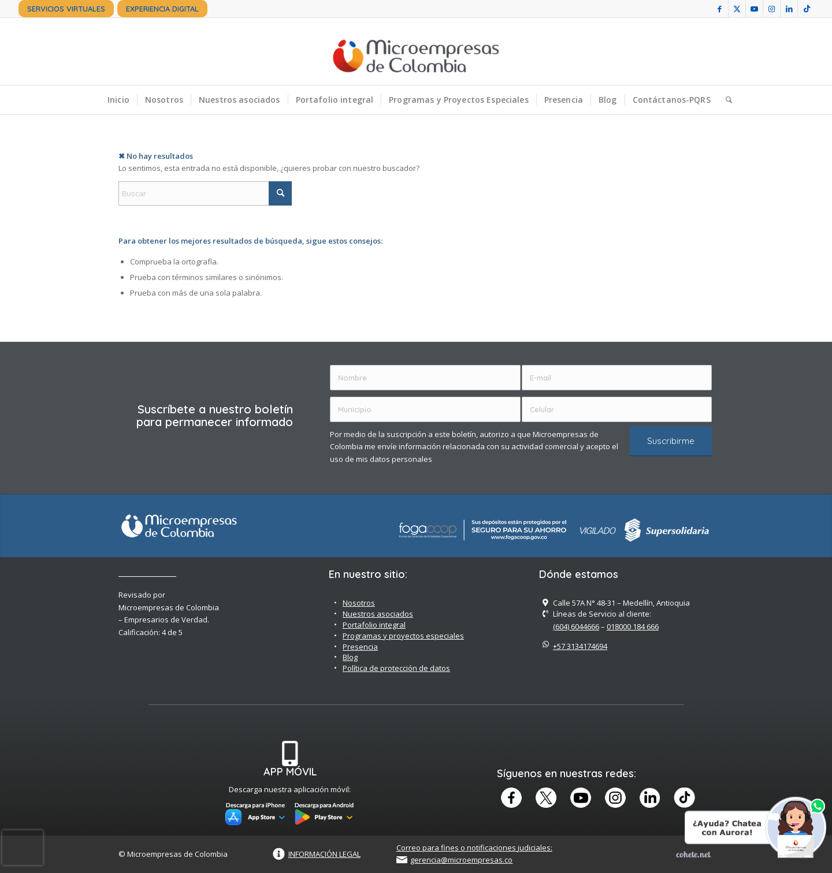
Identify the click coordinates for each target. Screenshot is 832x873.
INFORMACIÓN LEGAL (324, 854)
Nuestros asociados (378, 614)
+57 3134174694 (580, 646)
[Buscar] (725, 99)
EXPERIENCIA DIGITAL (162, 8)
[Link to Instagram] (771, 8)
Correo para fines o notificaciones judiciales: (474, 847)
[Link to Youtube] (754, 8)
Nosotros (359, 603)
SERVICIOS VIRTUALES (66, 8)
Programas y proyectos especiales (403, 635)
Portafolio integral (374, 625)
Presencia (360, 646)
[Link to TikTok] (806, 8)
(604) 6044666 (576, 626)
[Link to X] (737, 8)
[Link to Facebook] (719, 8)
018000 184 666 (633, 626)
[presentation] (22, 847)
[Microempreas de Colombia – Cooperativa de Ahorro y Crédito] (415, 51)
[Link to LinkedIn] (789, 8)
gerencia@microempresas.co (461, 860)
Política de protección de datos (396, 668)
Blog (350, 657)
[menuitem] (66, 8)
